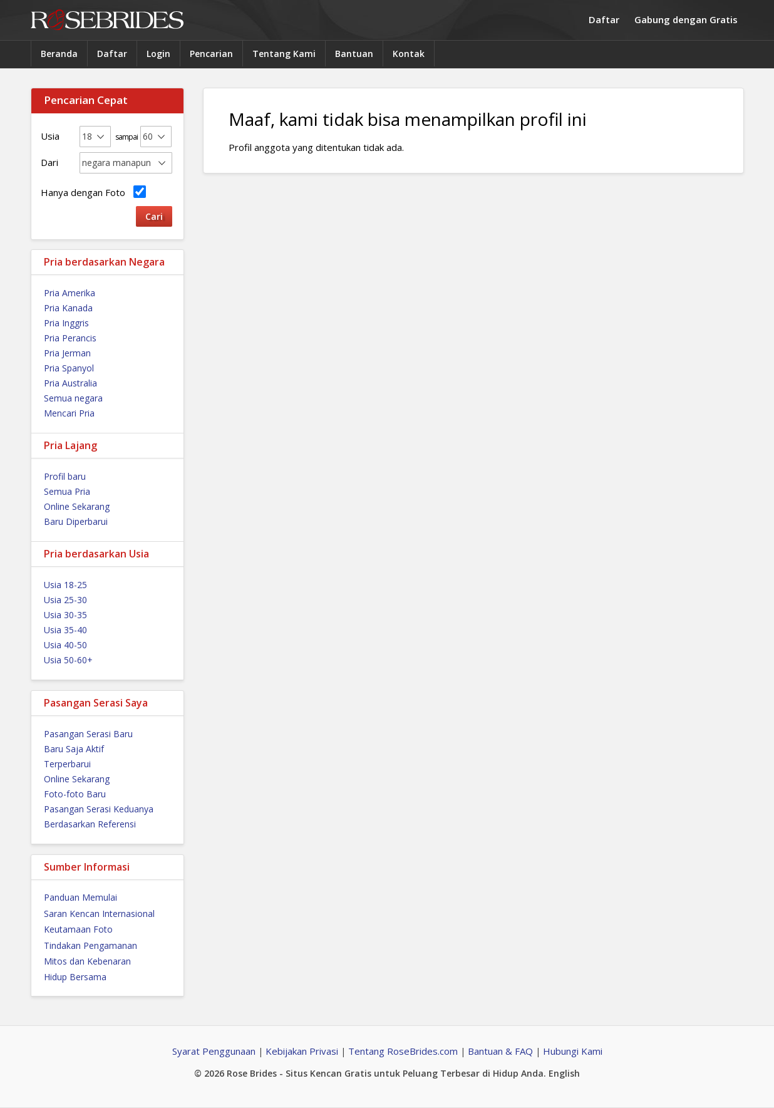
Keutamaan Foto (78, 929)
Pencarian (211, 54)
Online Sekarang (77, 506)
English (564, 1073)
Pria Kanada (68, 308)
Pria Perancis (70, 338)
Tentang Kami (284, 54)
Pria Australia (70, 383)
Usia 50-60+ (68, 660)
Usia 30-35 (65, 615)
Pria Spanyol (69, 368)
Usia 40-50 (65, 645)
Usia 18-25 (65, 585)
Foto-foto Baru (75, 794)
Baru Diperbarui (76, 521)
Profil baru (65, 476)
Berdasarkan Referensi (90, 824)
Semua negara (73, 398)
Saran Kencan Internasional (99, 913)
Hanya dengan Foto (93, 192)
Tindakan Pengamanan (90, 945)
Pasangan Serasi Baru (88, 734)
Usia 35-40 (65, 630)
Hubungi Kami (572, 1051)
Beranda (59, 54)
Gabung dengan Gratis (686, 19)
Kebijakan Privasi (302, 1051)
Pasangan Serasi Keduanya (98, 809)
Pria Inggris (66, 323)
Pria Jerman (67, 353)
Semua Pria (67, 491)
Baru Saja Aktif (74, 749)
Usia (50, 136)
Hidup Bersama (75, 977)
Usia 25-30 (65, 600)
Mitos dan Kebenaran (87, 961)
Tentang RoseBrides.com (403, 1051)
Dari (49, 162)
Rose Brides (107, 20)
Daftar (604, 19)
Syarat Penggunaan (213, 1051)
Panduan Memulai (80, 897)
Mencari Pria (69, 413)
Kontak (409, 54)
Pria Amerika (69, 293)
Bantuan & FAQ (500, 1051)
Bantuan (354, 54)
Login (158, 54)
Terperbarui (67, 764)
